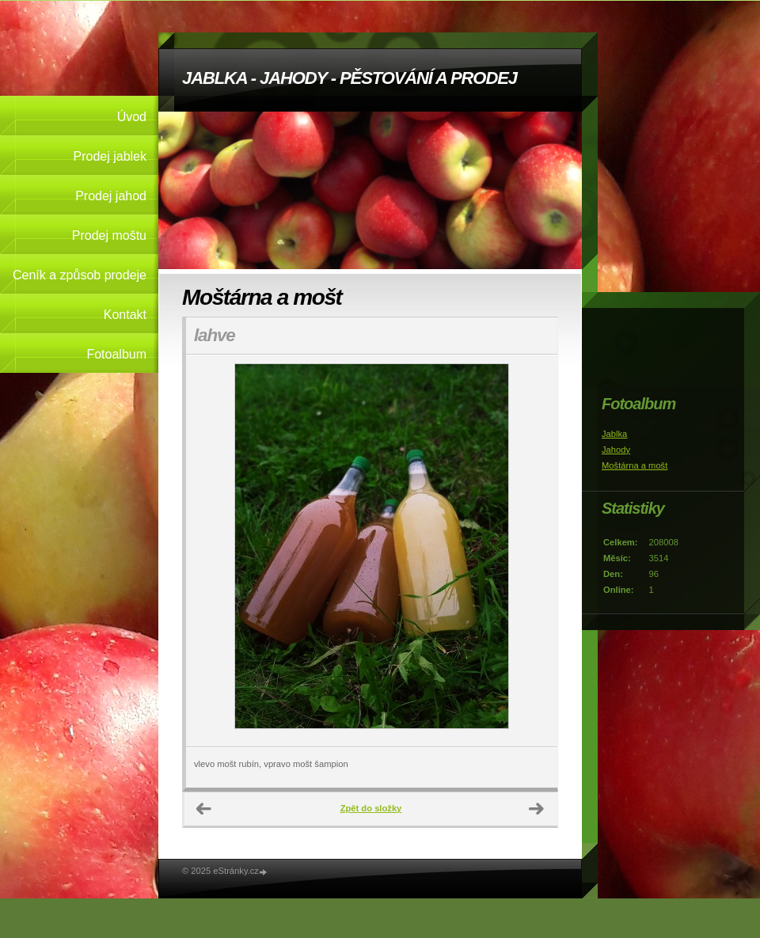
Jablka (614, 434)
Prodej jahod (110, 196)
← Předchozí (204, 809)
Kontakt (125, 314)
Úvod (131, 116)
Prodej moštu (109, 235)
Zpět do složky (371, 808)
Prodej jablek (110, 156)
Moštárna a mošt (634, 465)
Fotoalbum (116, 354)
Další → (537, 809)
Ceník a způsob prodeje (79, 275)
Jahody (616, 449)
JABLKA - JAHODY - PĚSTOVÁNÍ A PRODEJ (349, 78)
